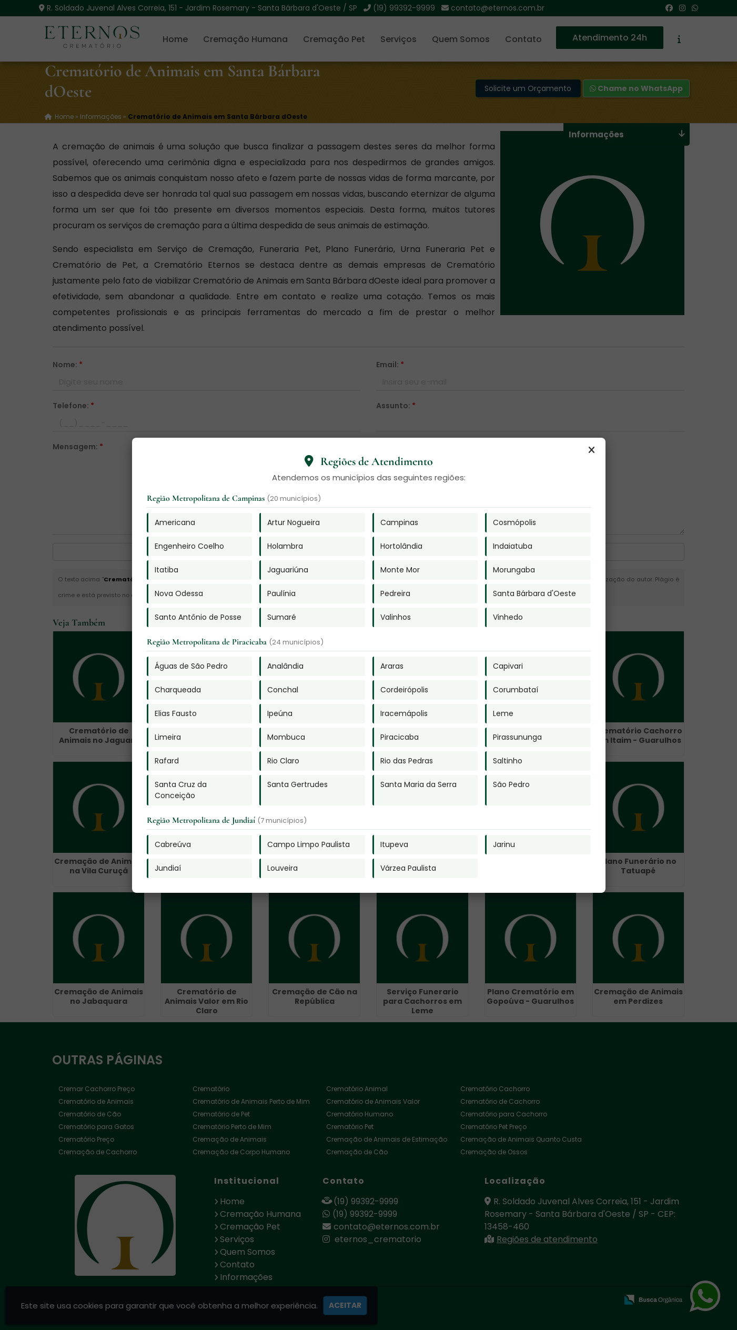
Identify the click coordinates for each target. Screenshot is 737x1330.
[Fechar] (591, 450)
